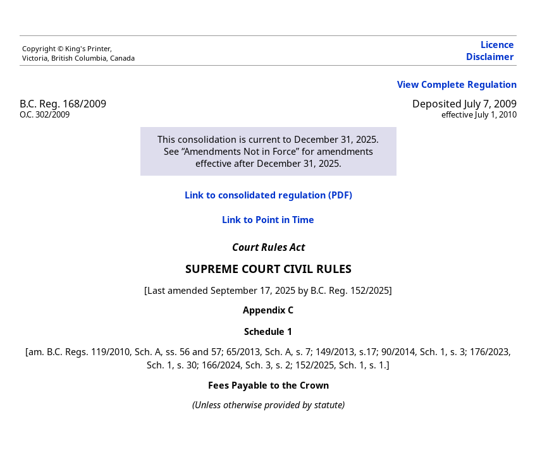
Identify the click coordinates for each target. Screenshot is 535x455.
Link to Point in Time (268, 220)
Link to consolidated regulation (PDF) (268, 195)
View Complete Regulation (457, 84)
